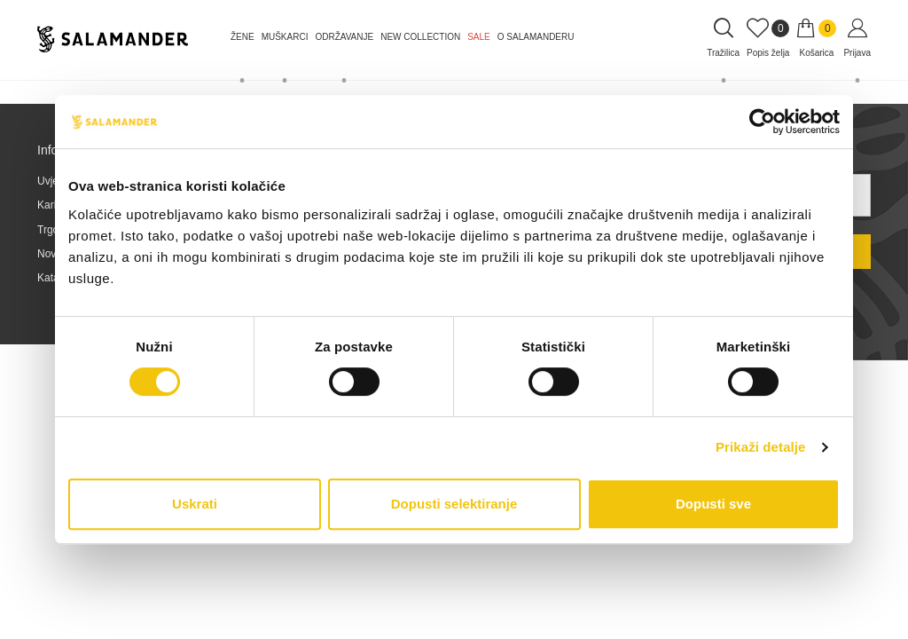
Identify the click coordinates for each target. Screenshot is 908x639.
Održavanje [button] (344, 37)
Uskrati (194, 503)
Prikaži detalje (761, 446)
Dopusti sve (713, 503)
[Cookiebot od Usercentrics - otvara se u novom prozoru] (762, 121)
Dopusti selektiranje (454, 503)
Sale (478, 37)
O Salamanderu (536, 37)
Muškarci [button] (285, 37)
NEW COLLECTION (420, 37)
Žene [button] (242, 37)
